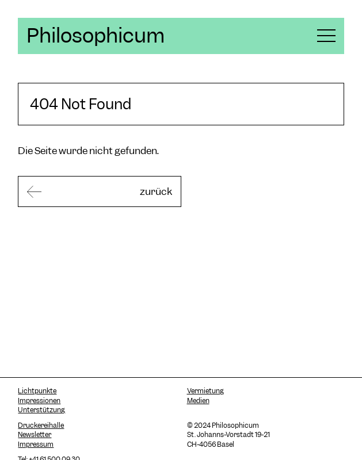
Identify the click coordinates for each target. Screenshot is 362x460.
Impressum (36, 444)
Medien (198, 400)
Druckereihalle (41, 425)
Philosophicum (95, 35)
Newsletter (34, 434)
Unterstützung (41, 410)
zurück (156, 191)
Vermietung (205, 391)
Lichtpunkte (37, 391)
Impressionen (39, 400)
